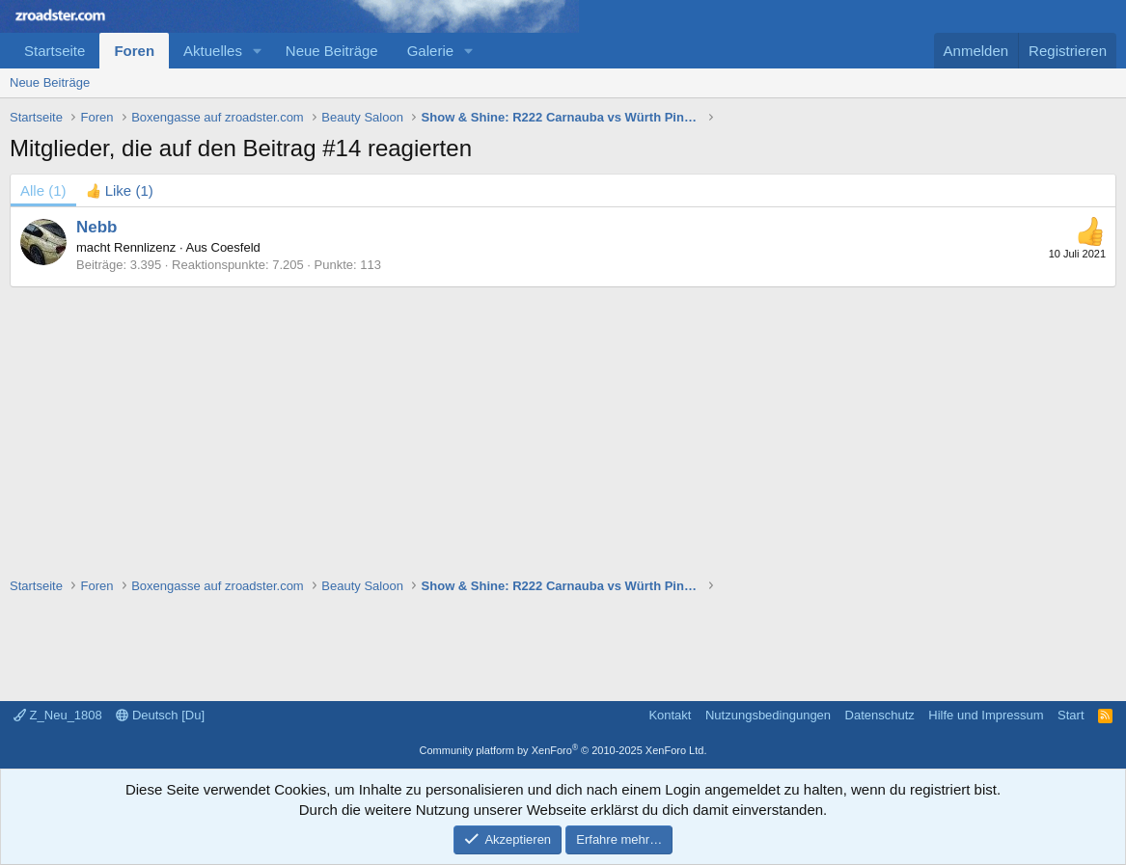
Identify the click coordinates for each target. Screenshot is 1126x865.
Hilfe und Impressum (985, 715)
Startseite (54, 50)
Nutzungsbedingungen (768, 715)
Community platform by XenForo (563, 750)
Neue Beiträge (332, 50)
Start (1070, 715)
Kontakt (669, 715)
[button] (257, 50)
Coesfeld (236, 247)
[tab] (119, 190)
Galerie (430, 50)
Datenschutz (880, 715)
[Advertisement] (563, 422)
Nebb (97, 227)
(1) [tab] (43, 190)
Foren (134, 50)
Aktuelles (212, 50)
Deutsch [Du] (160, 715)
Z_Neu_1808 (58, 715)
